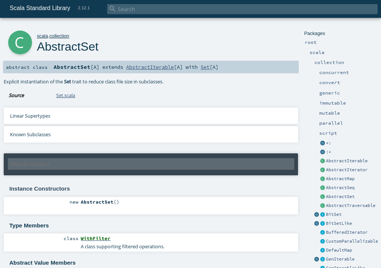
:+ (328, 151)
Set (205, 67)
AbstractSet (340, 196)
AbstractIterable (347, 160)
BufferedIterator (347, 232)
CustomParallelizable (352, 241)
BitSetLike (339, 223)
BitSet (334, 214)
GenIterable (340, 259)
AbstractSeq (340, 187)
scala (42, 36)
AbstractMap (340, 178)
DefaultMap (339, 250)
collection (59, 36)
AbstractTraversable (350, 205)
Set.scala (65, 95)
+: (328, 143)
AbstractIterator (347, 169)
